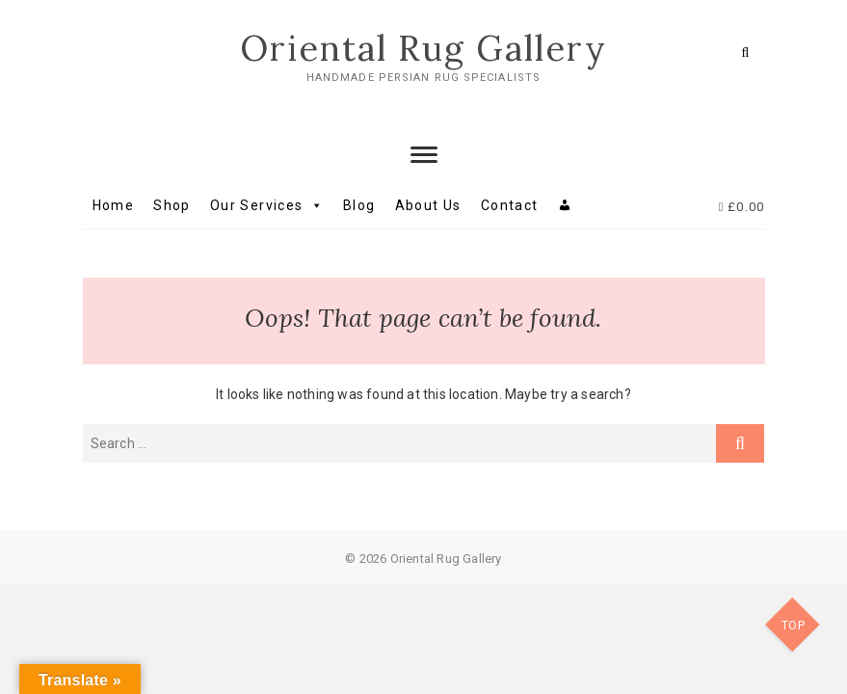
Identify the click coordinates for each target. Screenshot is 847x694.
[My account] (565, 205)
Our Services (267, 205)
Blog (359, 205)
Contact (510, 205)
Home (114, 205)
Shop (172, 205)
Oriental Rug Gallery (423, 48)
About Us (428, 205)
